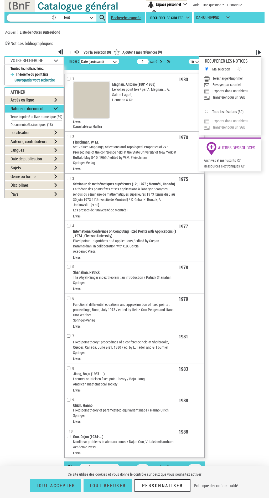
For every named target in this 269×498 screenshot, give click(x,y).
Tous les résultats (224, 111)
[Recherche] (29, 18)
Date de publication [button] (26, 159)
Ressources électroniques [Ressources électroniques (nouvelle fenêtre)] (222, 166)
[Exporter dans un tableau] (232, 91)
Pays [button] (14, 194)
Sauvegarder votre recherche (34, 80)
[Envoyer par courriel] (232, 84)
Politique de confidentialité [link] (216, 486)
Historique (234, 4)
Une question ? (213, 4)
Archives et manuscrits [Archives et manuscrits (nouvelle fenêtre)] (220, 160)
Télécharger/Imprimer (228, 78)
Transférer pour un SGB (229, 97)
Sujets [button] (16, 168)
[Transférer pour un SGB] (232, 97)
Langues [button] (17, 150)
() (137, 51)
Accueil (10, 32)
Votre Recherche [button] (27, 60)
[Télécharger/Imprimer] (232, 78)
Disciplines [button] (20, 185)
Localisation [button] (20, 132)
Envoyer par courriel (227, 84)
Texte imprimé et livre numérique (36, 116)
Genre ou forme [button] (23, 176)
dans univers (207, 19)
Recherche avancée (126, 17)
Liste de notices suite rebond (40, 32)
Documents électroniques (32, 124)
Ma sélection (221, 69)
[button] (53, 18)
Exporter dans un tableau (230, 90)
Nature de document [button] (27, 108)
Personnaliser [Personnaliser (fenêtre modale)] (162, 486)
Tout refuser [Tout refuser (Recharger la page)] (107, 486)
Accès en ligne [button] (22, 100)
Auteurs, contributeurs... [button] (30, 141)
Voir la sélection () (97, 52)
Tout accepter (55, 486)
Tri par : (73, 61)
